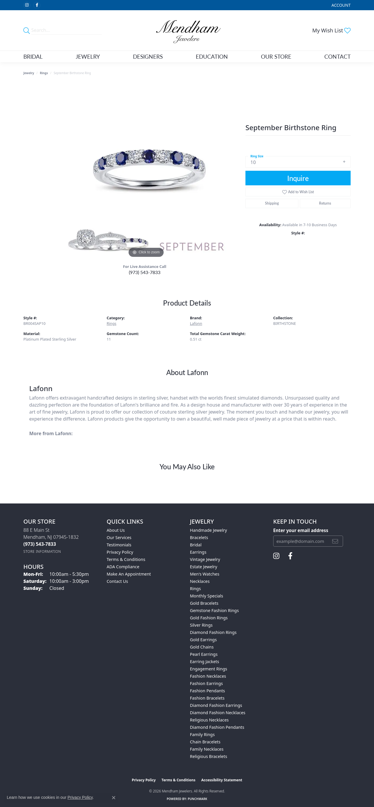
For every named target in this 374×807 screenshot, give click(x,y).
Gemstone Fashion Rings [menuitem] (214, 610)
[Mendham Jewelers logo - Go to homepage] (187, 30)
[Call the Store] (39, 544)
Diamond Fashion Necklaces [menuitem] (217, 712)
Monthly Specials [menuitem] (206, 596)
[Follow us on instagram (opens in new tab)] (26, 5)
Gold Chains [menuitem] (202, 647)
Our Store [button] (276, 56)
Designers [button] (148, 56)
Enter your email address (300, 530)
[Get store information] (42, 551)
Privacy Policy (120, 552)
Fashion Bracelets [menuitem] (207, 698)
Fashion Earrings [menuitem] (206, 683)
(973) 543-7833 (144, 272)
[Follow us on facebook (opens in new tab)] (36, 5)
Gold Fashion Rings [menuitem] (209, 617)
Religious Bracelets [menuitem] (208, 756)
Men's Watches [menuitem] (204, 574)
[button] (340, 5)
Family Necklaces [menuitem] (207, 749)
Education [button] (212, 56)
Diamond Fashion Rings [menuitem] (213, 632)
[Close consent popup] (113, 797)
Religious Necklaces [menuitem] (209, 720)
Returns (325, 203)
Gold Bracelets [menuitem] (204, 603)
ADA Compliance (123, 566)
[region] (146, 171)
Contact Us (117, 581)
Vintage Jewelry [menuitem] (205, 559)
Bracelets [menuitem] (199, 537)
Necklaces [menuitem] (199, 581)
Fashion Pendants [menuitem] (207, 690)
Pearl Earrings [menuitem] (204, 654)
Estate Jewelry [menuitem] (203, 566)
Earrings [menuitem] (198, 552)
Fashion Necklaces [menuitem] (208, 676)
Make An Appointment (129, 574)
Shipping (272, 203)
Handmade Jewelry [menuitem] (208, 530)
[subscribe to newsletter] (335, 541)
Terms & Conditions (126, 559)
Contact (337, 56)
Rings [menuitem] (195, 588)
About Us (116, 530)
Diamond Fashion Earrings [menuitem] (216, 705)
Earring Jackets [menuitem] (204, 661)
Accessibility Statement (221, 780)
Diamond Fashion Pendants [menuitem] (217, 727)
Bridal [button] (33, 56)
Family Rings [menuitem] (202, 734)
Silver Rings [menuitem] (201, 625)
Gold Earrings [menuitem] (203, 639)
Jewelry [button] (88, 56)
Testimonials (119, 545)
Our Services (119, 537)
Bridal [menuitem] (196, 545)
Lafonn (196, 323)
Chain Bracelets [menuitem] (205, 742)
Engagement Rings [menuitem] (208, 669)
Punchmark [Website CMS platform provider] (197, 799)
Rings (44, 73)
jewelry (28, 73)
